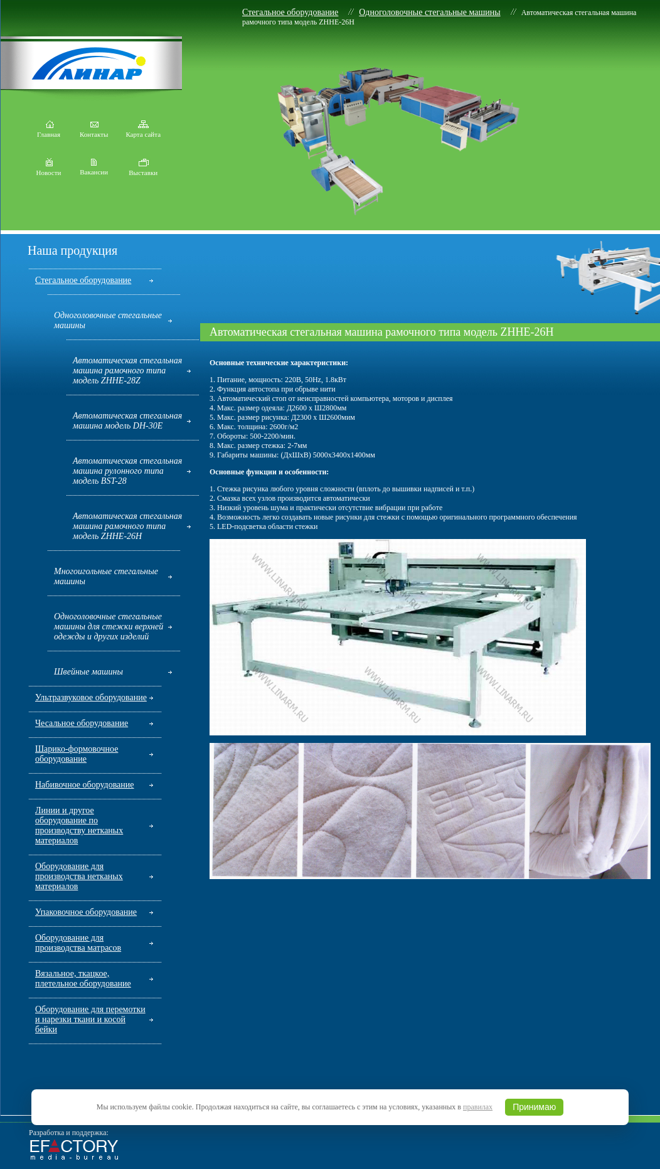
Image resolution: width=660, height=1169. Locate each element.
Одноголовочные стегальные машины (429, 12)
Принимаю (534, 1107)
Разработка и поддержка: (69, 1132)
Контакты (94, 131)
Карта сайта (143, 131)
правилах (477, 1106)
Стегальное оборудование (290, 12)
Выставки (143, 169)
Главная (48, 131)
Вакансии (94, 169)
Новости (48, 169)
